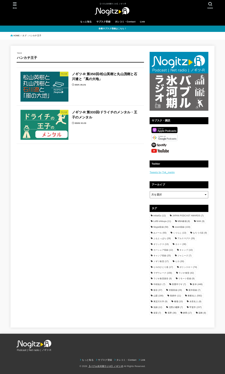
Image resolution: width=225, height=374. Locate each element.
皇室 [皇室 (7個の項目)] (157, 313)
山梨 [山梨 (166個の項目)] (158, 295)
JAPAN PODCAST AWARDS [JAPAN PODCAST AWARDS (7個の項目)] (188, 215)
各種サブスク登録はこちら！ (112, 28)
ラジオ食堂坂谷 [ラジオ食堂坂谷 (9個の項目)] (162, 278)
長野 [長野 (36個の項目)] (172, 313)
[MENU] (15, 5)
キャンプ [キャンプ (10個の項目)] (186, 250)
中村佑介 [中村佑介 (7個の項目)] (159, 284)
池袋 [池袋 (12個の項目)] (157, 307)
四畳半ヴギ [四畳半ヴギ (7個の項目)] (179, 284)
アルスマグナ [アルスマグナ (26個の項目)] (186, 238)
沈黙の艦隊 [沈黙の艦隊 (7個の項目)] (176, 307)
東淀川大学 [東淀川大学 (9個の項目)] (160, 301)
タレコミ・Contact (125, 21)
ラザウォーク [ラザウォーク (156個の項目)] (162, 273)
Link (142, 21)
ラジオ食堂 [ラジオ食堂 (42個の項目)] (186, 273)
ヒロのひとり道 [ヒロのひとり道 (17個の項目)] (163, 267)
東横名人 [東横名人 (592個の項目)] (195, 295)
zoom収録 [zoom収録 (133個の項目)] (182, 227)
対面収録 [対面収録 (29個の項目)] (175, 290)
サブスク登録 (103, 21)
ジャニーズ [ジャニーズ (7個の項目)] (184, 255)
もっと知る (86, 21)
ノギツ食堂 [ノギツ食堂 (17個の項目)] (161, 261)
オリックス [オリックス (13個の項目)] (161, 244)
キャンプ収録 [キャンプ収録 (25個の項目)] (162, 255)
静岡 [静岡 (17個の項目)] (187, 313)
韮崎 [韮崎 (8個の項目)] (202, 313)
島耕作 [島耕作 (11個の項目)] (175, 295)
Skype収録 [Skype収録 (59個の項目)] (160, 227)
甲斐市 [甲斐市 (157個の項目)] (195, 307)
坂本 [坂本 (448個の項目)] (197, 284)
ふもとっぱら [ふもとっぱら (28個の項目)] (162, 238)
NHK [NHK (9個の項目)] (200, 221)
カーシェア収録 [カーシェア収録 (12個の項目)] (163, 250)
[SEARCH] (210, 5)
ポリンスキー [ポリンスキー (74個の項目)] (188, 267)
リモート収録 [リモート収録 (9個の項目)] (186, 278)
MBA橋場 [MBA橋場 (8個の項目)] (184, 221)
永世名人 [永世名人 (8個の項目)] (195, 301)
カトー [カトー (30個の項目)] (180, 244)
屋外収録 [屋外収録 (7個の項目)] (194, 290)
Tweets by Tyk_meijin (162, 172)
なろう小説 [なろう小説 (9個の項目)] (200, 233)
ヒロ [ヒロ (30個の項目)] (179, 261)
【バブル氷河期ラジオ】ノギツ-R (105, 366)
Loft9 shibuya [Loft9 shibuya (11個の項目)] (162, 221)
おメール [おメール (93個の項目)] (160, 233)
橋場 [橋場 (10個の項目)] (178, 301)
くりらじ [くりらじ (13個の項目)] (179, 233)
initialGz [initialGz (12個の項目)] (159, 215)
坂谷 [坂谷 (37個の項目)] (157, 290)
